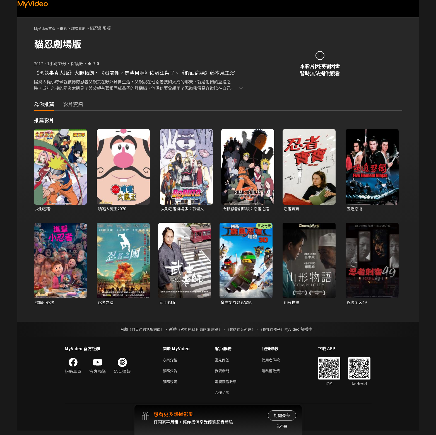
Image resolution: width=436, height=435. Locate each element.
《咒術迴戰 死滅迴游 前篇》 (198, 330)
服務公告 (171, 373)
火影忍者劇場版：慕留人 (184, 209)
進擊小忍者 (45, 303)
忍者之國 (106, 303)
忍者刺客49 (357, 303)
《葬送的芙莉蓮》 (242, 330)
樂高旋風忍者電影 (237, 303)
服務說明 (171, 385)
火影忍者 (43, 209)
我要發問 (223, 373)
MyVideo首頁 (46, 28)
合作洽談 (223, 396)
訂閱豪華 (282, 415)
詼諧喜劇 (84, 28)
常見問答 (223, 361)
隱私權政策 (275, 373)
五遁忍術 (355, 209)
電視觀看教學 (227, 385)
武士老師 (167, 303)
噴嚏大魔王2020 (113, 209)
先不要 (281, 426)
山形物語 (292, 303)
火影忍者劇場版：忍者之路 (245, 209)
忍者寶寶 (292, 209)
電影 (68, 28)
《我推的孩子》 (275, 330)
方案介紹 (171, 361)
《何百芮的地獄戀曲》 (142, 330)
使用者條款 (275, 361)
